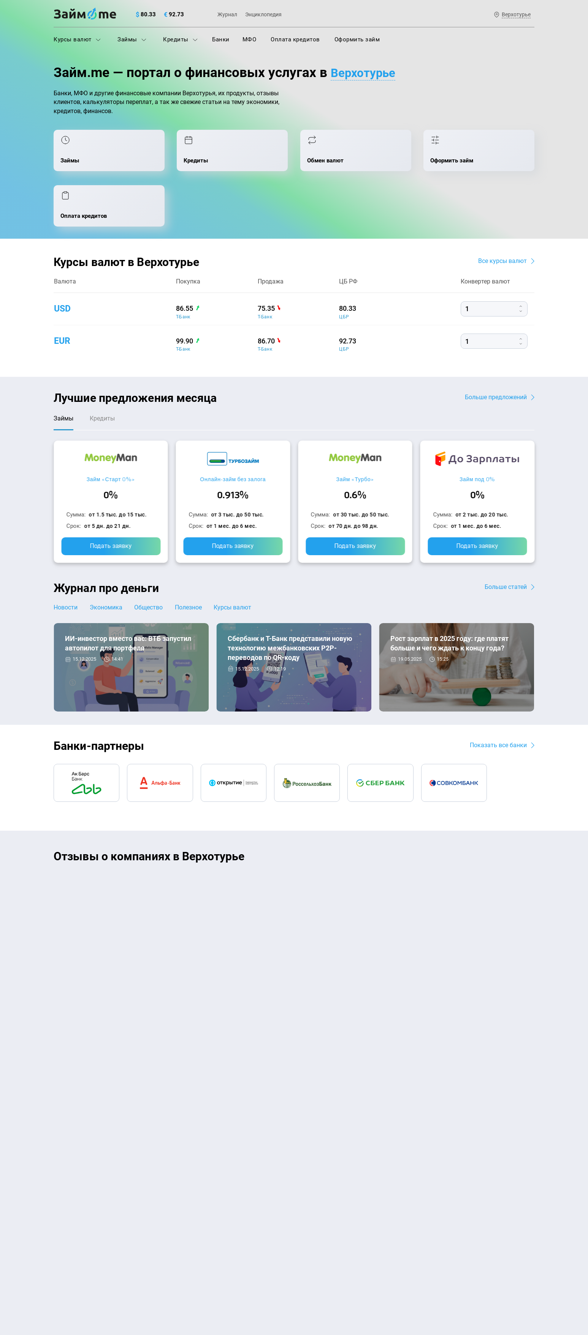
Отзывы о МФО (74, 1210)
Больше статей (506, 541)
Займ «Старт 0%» (111, 434)
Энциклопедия (263, 14)
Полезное (193, 562)
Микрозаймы (194, 1193)
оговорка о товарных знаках (288, 1281)
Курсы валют (77, 39)
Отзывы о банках (77, 1193)
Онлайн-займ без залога (233, 434)
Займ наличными (199, 1210)
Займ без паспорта (323, 1177)
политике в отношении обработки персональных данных (372, 1262)
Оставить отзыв (294, 935)
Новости (66, 562)
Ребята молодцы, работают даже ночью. (117, 850)
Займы (131, 39)
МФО (249, 39)
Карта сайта (506, 1089)
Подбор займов (197, 1177)
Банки (221, 39)
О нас (61, 1089)
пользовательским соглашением (131, 1269)
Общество (152, 562)
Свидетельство (70, 1288)
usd (63, 262)
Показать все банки (498, 700)
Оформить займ (357, 39)
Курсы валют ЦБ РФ (81, 1177)
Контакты (154, 1089)
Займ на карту (317, 1144)
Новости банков (92, 651)
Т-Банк (183, 270)
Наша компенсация (391, 1089)
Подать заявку (111, 500)
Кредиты (180, 39)
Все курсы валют (502, 214)
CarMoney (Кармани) (162, 837)
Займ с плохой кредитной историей (346, 1160)
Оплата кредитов (295, 39)
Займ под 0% (477, 434)
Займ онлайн (193, 1227)
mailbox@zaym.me (457, 1137)
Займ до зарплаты (323, 1210)
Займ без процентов (325, 1193)
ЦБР (344, 270)
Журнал (227, 14)
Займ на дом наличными (332, 1127)
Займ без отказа (320, 1227)
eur (62, 294)
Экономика (107, 562)
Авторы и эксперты (266, 1089)
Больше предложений (496, 350)
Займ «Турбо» (355, 434)
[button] (532, 812)
